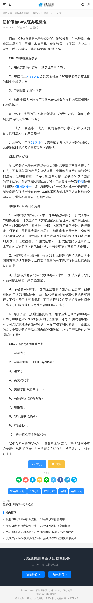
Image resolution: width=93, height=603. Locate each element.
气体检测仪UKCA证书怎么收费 (55, 532)
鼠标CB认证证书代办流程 (18, 504)
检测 (81, 181)
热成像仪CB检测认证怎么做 (59, 538)
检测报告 (76, 491)
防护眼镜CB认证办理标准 (24, 22)
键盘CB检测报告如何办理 (21, 525)
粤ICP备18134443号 (46, 594)
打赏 (56, 464)
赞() (34, 27)
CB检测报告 (23, 186)
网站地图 (67, 590)
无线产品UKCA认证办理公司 (23, 538)
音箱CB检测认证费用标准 (55, 525)
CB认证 (36, 142)
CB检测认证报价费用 (52, 519)
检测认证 (48, 13)
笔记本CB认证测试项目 (20, 532)
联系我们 (33, 574)
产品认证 (33, 76)
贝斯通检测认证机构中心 (46, 4)
